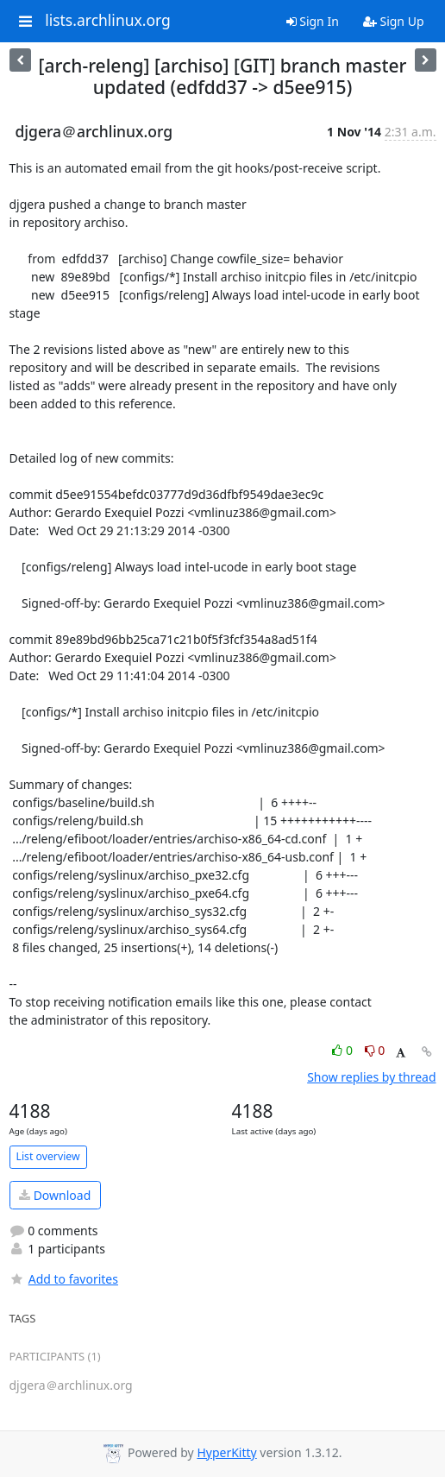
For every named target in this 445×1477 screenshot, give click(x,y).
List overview (48, 1156)
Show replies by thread (371, 1077)
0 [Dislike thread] (375, 1050)
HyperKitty (226, 1452)
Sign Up (393, 21)
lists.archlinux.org (108, 20)
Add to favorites (63, 1279)
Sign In (312, 21)
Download (55, 1195)
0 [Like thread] (343, 1050)
